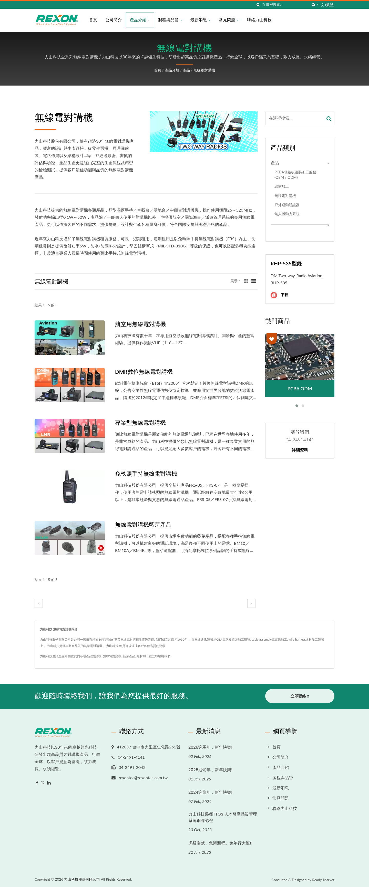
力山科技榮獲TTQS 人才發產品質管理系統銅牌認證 (222, 816)
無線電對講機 (204, 70)
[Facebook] (37, 782)
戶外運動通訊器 (287, 205)
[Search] (285, 4)
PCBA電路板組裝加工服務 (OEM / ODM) (295, 175)
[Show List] (253, 280)
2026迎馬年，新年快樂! (210, 746)
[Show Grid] (246, 280)
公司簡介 (113, 20)
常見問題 (229, 20)
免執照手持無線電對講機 (146, 474)
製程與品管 (170, 20)
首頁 (93, 20)
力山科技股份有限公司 (82, 878)
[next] (251, 603)
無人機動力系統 (287, 214)
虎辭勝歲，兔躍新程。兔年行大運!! (220, 842)
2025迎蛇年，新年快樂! (210, 769)
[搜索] (258, 4)
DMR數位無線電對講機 (144, 372)
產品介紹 (140, 20)
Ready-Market (323, 879)
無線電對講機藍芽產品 (143, 525)
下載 (279, 295)
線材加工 (281, 186)
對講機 (96, 656)
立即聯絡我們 (161, 656)
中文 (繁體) (325, 5)
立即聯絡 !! (300, 696)
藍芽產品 (129, 656)
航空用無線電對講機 (140, 324)
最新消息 (200, 20)
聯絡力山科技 (259, 20)
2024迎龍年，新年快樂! (210, 792)
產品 (186, 70)
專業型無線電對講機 (140, 423)
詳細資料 (300, 450)
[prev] (39, 603)
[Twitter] (43, 782)
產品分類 (172, 70)
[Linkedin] (49, 782)
